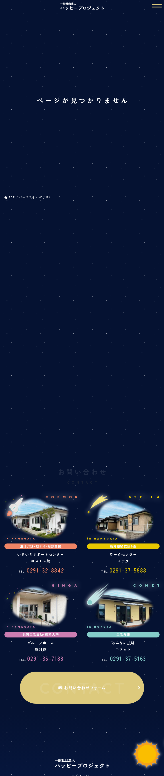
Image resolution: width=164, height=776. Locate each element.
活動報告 (82, 769)
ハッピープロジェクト (23, 240)
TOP (82, 715)
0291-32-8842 (41, 472)
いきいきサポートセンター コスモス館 (43, 731)
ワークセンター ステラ (120, 731)
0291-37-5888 (124, 472)
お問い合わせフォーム (82, 589)
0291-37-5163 (124, 560)
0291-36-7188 (41, 560)
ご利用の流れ (82, 762)
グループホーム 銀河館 (43, 754)
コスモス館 (16, 249)
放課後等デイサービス (27, 258)
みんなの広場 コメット (120, 754)
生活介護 (43, 739)
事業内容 (82, 723)
